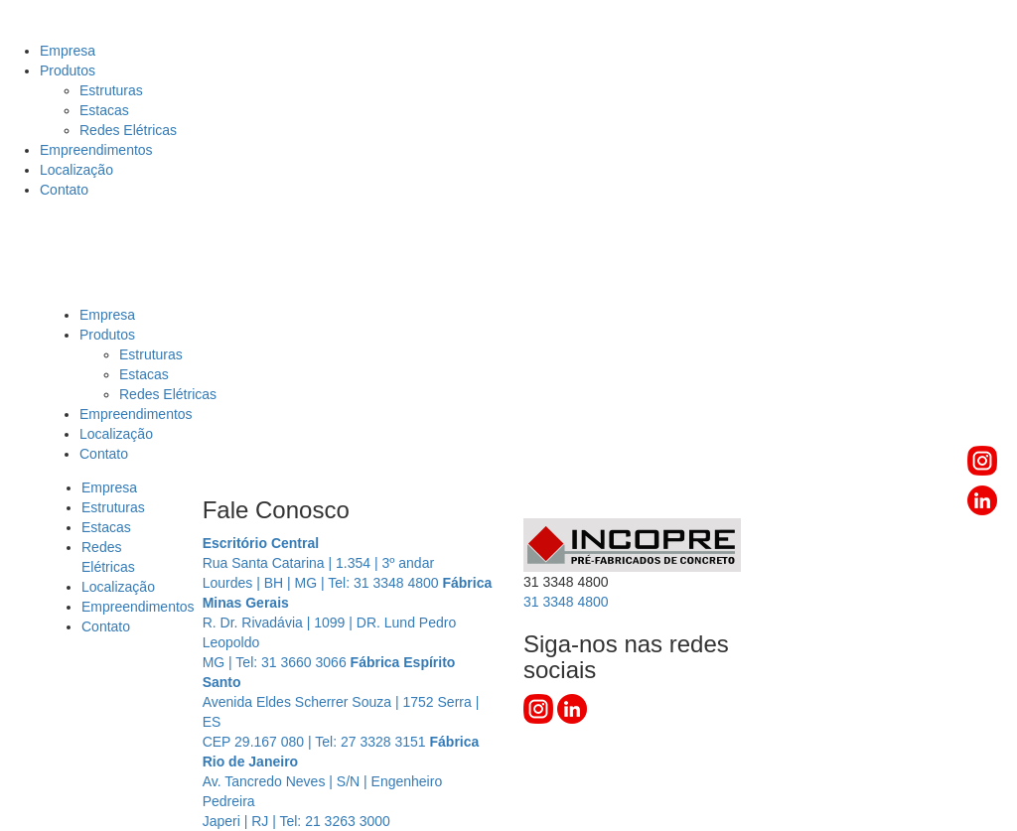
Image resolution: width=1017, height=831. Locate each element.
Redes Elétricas (128, 130)
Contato (64, 190)
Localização (76, 170)
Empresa (67, 51)
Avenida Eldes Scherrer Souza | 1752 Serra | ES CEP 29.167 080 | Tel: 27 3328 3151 (341, 702)
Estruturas (111, 90)
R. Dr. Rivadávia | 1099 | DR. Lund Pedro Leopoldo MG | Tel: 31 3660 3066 (348, 622)
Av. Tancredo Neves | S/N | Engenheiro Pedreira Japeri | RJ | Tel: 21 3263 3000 (341, 781)
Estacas (104, 110)
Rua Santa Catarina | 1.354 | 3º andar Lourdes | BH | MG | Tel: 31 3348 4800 (323, 563)
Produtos (67, 70)
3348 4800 (566, 602)
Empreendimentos (96, 150)
